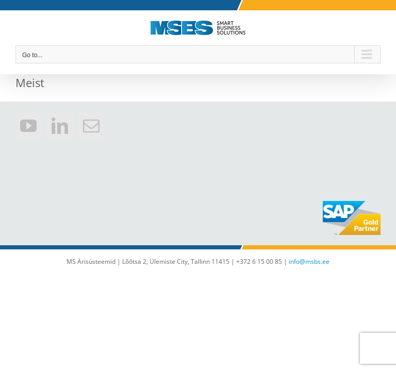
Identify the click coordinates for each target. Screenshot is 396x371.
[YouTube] (28, 126)
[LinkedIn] (60, 126)
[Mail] (91, 126)
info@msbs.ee (309, 261)
